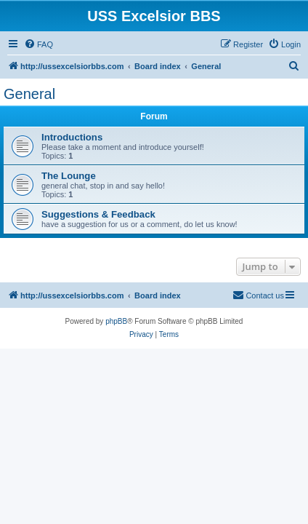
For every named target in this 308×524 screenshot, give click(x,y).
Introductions (71, 137)
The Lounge (68, 175)
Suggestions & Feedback (98, 214)
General (29, 94)
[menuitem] (38, 44)
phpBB (116, 321)
